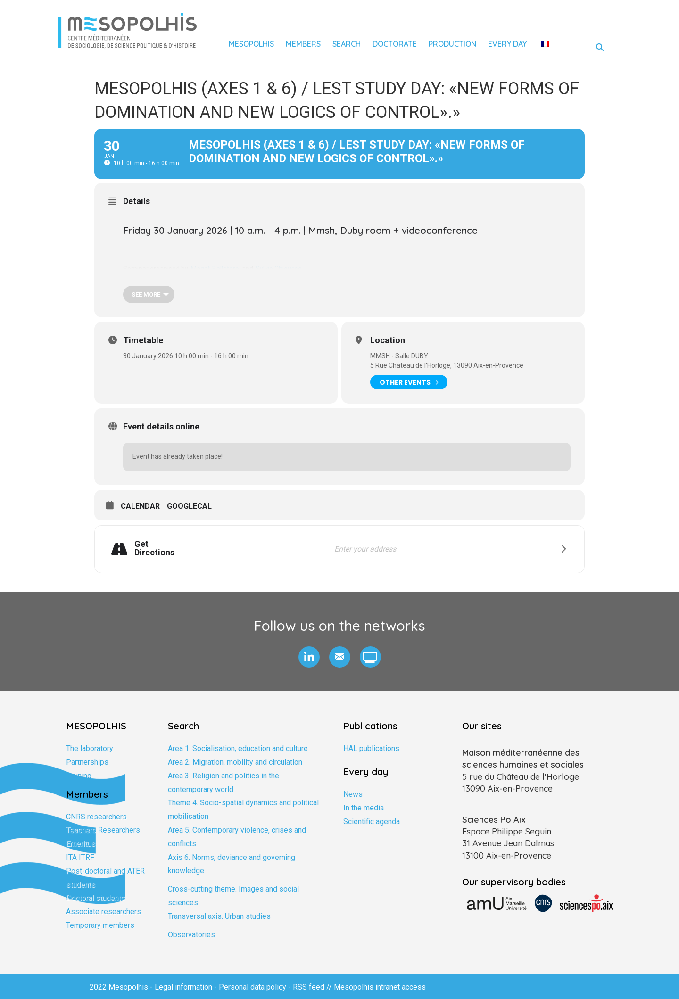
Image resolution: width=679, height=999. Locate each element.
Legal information (183, 986)
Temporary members (100, 925)
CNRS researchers (96, 816)
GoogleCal (189, 506)
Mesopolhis (251, 44)
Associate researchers (103, 911)
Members (303, 44)
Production (452, 44)
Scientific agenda (371, 821)
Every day (507, 44)
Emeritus (80, 843)
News (353, 794)
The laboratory (89, 748)
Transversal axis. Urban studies (219, 916)
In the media (363, 807)
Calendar (140, 506)
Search (346, 44)
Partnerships (87, 762)
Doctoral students (95, 897)
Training (78, 775)
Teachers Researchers (103, 830)
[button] (309, 657)
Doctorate (395, 44)
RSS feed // (313, 986)
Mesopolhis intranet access (380, 986)
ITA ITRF (80, 857)
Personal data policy (252, 986)
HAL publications (371, 748)
